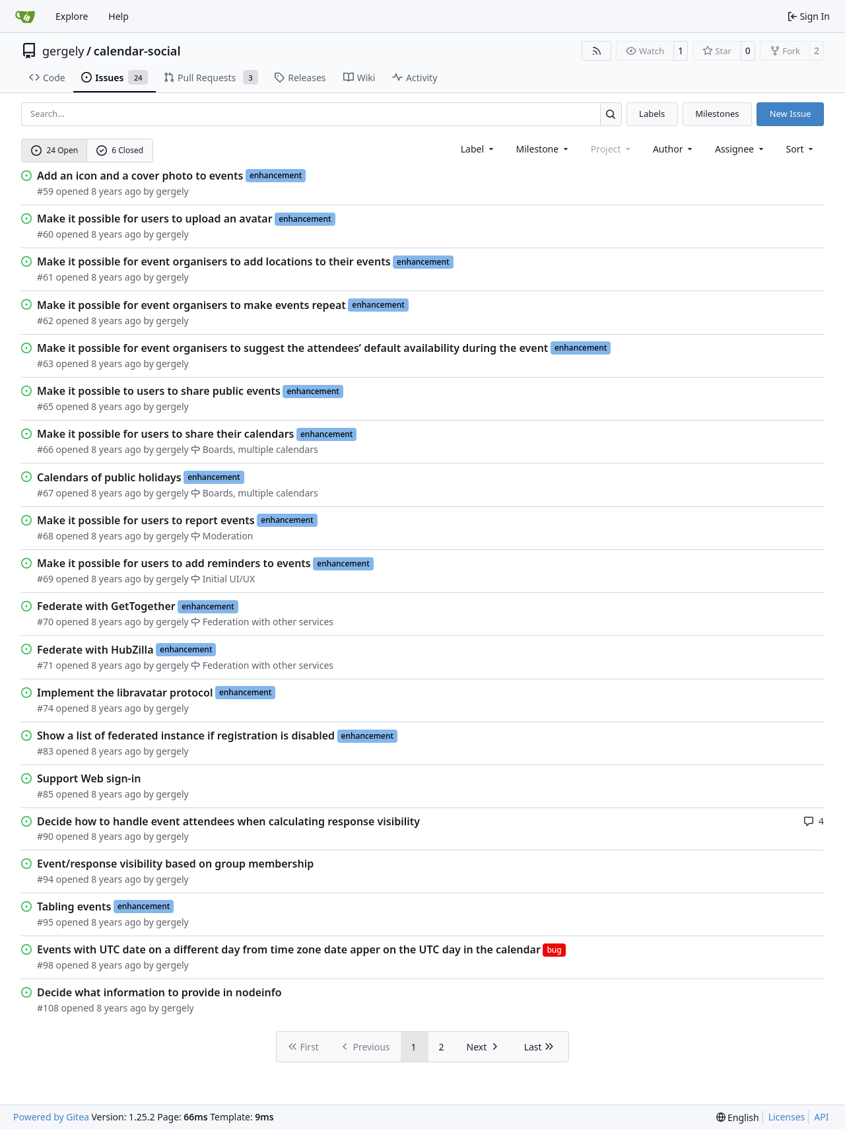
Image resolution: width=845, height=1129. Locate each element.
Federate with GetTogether (106, 606)
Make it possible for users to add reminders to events (174, 563)
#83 (45, 751)
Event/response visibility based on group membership (175, 863)
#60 (45, 234)
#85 (45, 794)
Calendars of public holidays (109, 477)
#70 (45, 621)
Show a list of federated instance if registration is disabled (186, 735)
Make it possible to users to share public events (159, 390)
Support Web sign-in (89, 778)
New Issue (790, 114)
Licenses (786, 1117)
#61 (45, 277)
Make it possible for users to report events (146, 520)
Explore (71, 16)
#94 (45, 879)
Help (118, 16)
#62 (45, 320)
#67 (45, 493)
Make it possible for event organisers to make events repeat (191, 305)
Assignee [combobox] (740, 149)
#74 (45, 708)
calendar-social (137, 50)
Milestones (717, 114)
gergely (63, 50)
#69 (45, 578)
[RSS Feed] (597, 51)
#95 (45, 922)
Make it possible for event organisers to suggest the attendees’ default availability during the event (292, 348)
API (821, 1117)
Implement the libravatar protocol (125, 692)
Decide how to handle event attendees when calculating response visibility (228, 821)
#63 (45, 363)
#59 (45, 191)
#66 (45, 449)
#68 (45, 536)
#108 (48, 1008)
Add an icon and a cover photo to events (140, 175)
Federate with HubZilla (95, 649)
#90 (45, 836)
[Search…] (611, 113)
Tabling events (74, 906)
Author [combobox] (673, 149)
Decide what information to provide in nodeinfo (159, 992)
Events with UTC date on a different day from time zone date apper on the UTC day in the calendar (289, 949)
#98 (45, 965)
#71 (45, 665)
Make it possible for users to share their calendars (165, 433)
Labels (652, 114)
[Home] (25, 16)
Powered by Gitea (51, 1117)
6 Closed (120, 150)
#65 (45, 406)
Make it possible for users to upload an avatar (155, 218)
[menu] (801, 148)
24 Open (54, 150)
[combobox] (478, 148)
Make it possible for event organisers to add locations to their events (214, 261)
